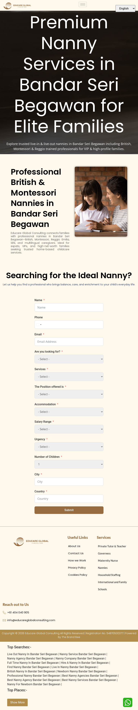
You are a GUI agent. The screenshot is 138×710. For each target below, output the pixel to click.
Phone (38, 319)
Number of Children (47, 458)
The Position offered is (49, 388)
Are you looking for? (47, 353)
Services (39, 371)
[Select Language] (125, 8)
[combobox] (39, 327)
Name (38, 302)
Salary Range (42, 423)
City (37, 476)
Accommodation (45, 406)
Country (39, 493)
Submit (69, 512)
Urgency (39, 441)
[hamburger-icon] (83, 4)
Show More (17, 704)
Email (38, 336)
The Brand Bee (71, 639)
